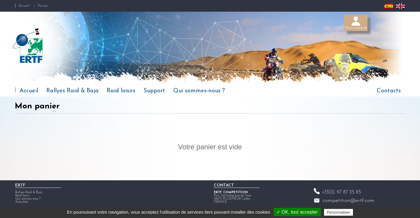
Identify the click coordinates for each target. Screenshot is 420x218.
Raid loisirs (121, 91)
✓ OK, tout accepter (297, 212)
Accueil (23, 6)
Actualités (21, 203)
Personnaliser (338, 212)
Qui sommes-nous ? (199, 91)
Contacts (389, 91)
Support (154, 91)
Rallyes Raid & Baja (72, 91)
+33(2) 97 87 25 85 (341, 193)
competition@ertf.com (348, 202)
